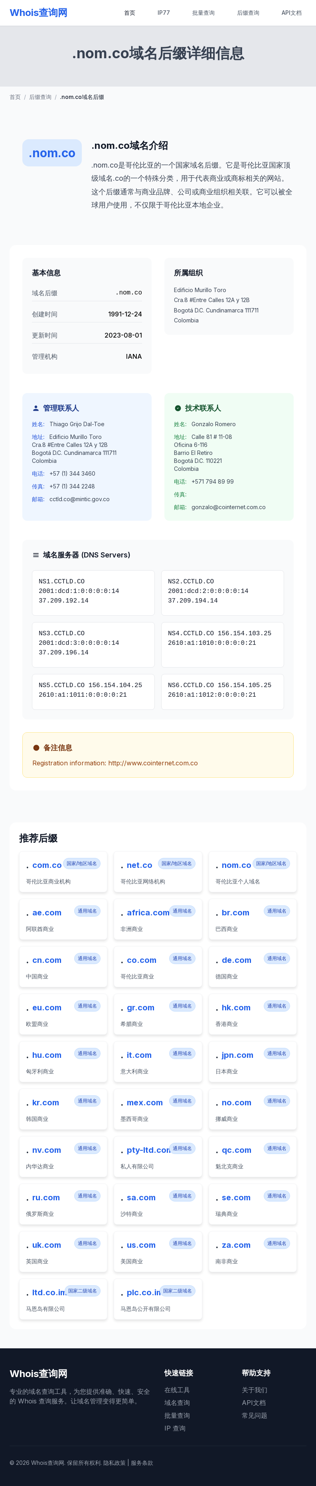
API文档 (292, 12)
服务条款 (142, 1462)
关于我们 (254, 1390)
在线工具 (177, 1390)
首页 (129, 12)
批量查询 (203, 12)
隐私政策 (114, 1462)
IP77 (164, 12)
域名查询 (177, 1403)
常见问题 (254, 1415)
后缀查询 (248, 12)
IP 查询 (175, 1428)
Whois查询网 (38, 12)
